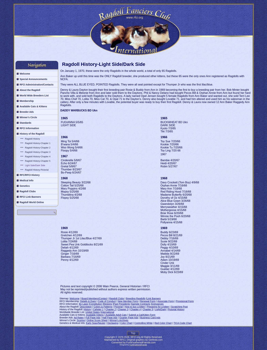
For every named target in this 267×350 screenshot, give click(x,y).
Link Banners (154, 298)
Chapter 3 (123, 309)
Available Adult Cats (116, 314)
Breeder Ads (27, 112)
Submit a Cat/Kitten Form (142, 314)
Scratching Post (179, 306)
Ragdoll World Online (32, 202)
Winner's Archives (118, 320)
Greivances (158, 304)
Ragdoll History (32, 138)
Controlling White (143, 323)
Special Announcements (33, 79)
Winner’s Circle (28, 117)
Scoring (81, 320)
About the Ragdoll (30, 90)
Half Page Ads (109, 317)
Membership (27, 101)
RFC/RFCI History (30, 175)
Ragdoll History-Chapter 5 (37, 161)
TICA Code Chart (183, 323)
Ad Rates (79, 317)
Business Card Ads (150, 317)
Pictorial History (176, 309)
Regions (107, 304)
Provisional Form (185, 301)
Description (86, 306)
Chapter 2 (110, 309)
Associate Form (165, 301)
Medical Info (26, 180)
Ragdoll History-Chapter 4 (37, 156)
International (107, 312)
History (87, 309)
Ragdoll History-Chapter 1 (37, 143)
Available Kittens (95, 314)
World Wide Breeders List (34, 95)
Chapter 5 (148, 309)
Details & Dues (88, 301)
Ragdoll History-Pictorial (37, 170)
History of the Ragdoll (32, 133)
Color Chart (126, 323)
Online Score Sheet (97, 320)
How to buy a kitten (135, 306)
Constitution (95, 304)
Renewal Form (148, 301)
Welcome (25, 73)
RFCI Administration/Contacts (36, 84)
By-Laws (83, 304)
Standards (25, 122)
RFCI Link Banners (30, 196)
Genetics (25, 186)
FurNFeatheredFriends (138, 345)
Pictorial (118, 306)
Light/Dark (160, 309)
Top (133, 333)
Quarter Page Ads (128, 317)
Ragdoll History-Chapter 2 (37, 147)
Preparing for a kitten (158, 306)
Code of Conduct (107, 301)
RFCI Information (29, 128)
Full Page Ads (92, 317)
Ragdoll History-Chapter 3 (37, 152)
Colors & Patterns (103, 306)
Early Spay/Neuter (95, 323)
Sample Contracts (140, 304)
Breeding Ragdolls (135, 298)
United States (92, 312)
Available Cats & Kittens (33, 106)
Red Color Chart (163, 323)
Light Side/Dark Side (35, 165)
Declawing (112, 323)
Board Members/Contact (94, 298)
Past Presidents (121, 304)
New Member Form (128, 301)
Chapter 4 (135, 309)
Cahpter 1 (98, 309)
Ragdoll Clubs (28, 191)
